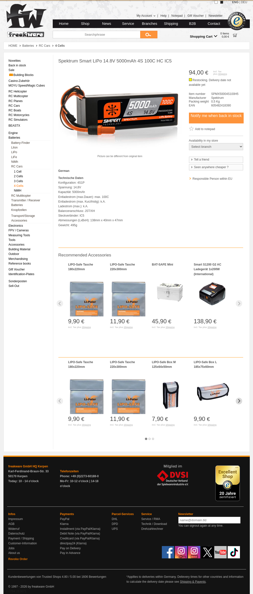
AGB (11, 524)
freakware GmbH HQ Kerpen (28, 466)
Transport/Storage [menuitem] (23, 216)
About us (14, 553)
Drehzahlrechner (152, 529)
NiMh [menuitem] (14, 161)
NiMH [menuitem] (17, 190)
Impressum (15, 519)
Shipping (171, 24)
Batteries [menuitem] (14, 137)
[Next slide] (239, 303)
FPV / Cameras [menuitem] (19, 230)
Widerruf (13, 529)
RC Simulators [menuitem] (18, 119)
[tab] (146, 439)
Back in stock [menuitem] (17, 65)
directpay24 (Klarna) (73, 543)
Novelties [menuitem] (15, 60)
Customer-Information (22, 543)
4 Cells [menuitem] (19, 186)
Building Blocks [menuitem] (21, 75)
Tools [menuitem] (12, 240)
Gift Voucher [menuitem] (17, 269)
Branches (149, 24)
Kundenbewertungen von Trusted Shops (34, 577)
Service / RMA (150, 519)
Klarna (64, 524)
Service (128, 24)
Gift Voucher (195, 15)
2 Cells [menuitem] (18, 176)
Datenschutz (16, 533)
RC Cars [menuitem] (14, 105)
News (106, 24)
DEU (244, 2)
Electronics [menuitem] (16, 225)
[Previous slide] (60, 303)
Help (163, 15)
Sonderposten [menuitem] (18, 281)
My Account (145, 15)
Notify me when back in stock (216, 116)
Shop (85, 24)
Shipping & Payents (193, 581)
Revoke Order (18, 559)
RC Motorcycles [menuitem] (19, 115)
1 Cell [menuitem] (18, 171)
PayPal (64, 519)
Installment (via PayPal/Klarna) (80, 529)
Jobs (11, 548)
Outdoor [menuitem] (14, 254)
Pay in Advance (70, 553)
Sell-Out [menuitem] (14, 286)
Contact (214, 24)
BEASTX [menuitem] (14, 125)
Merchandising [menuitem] (18, 259)
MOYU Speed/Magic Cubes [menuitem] (27, 85)
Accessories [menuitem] (19, 220)
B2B (192, 24)
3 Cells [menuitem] (18, 181)
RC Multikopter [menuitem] (21, 195)
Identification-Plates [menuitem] (21, 274)
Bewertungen (97, 577)
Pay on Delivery (70, 548)
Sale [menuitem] (12, 70)
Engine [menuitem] (13, 133)
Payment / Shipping (21, 538)
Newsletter (216, 15)
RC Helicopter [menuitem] (18, 91)
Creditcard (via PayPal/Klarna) (80, 538)
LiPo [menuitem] (14, 152)
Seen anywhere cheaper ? (209, 167)
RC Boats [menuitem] (15, 110)
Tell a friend (199, 159)
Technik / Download (154, 524)
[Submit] (148, 34)
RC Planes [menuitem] (16, 101)
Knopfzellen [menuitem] (19, 210)
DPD (115, 524)
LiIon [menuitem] (14, 147)
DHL (115, 519)
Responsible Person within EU (212, 178)
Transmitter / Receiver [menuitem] (25, 200)
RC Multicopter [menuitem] (18, 96)
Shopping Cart (203, 36)
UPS (115, 529)
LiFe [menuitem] (14, 157)
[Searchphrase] (96, 34)
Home (63, 24)
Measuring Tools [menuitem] (19, 235)
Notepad (177, 15)
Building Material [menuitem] (20, 249)
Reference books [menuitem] (20, 263)
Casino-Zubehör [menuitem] (19, 81)
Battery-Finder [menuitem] (20, 143)
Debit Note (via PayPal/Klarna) (80, 533)
